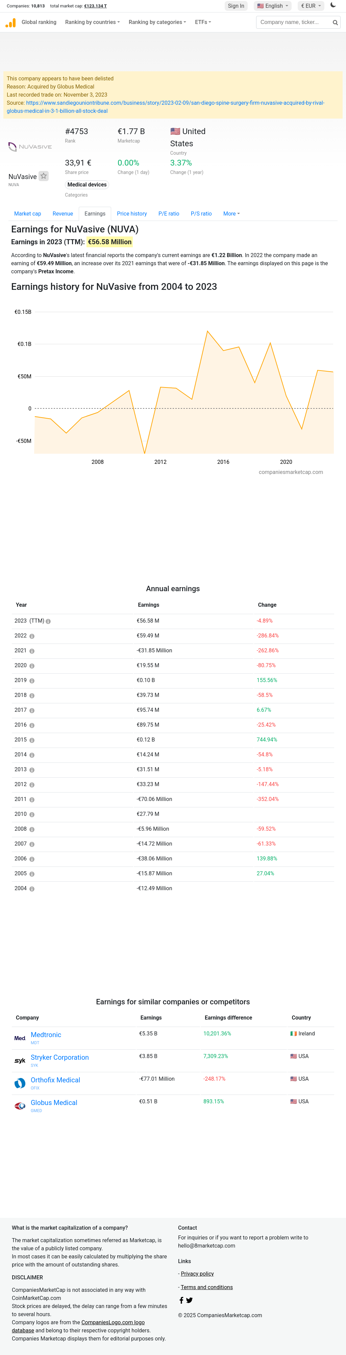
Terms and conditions (207, 1287)
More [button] (229, 213)
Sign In (236, 6)
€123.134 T (95, 5)
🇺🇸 (270, 6)
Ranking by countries (90, 22)
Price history (132, 213)
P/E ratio (168, 213)
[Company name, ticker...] (298, 22)
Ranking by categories (155, 22)
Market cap (27, 213)
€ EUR (309, 6)
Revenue (63, 213)
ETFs (201, 22)
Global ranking (39, 22)
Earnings (94, 213)
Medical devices (87, 184)
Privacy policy (197, 1274)
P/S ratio (201, 213)
